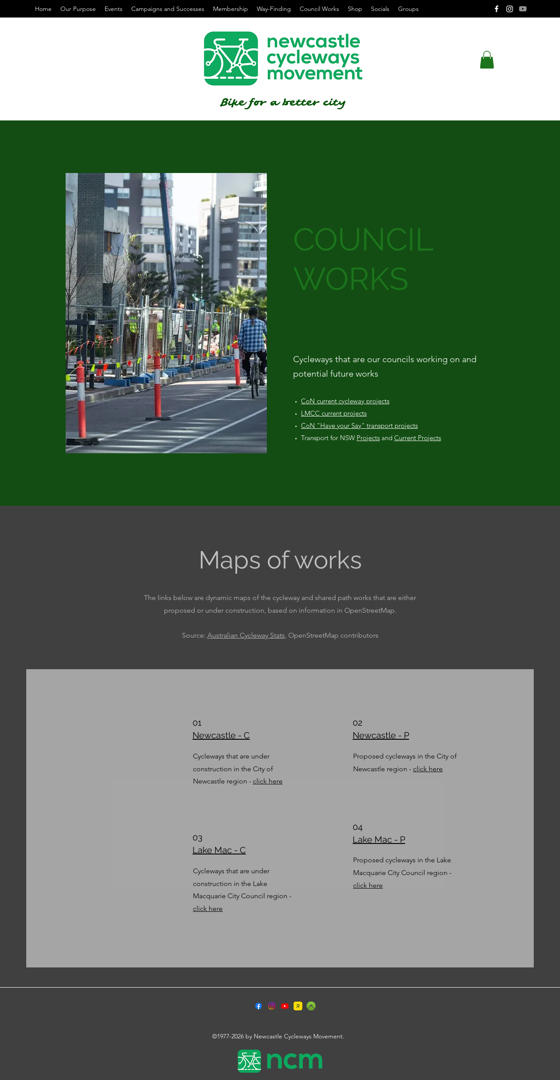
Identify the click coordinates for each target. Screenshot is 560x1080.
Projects (368, 438)
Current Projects (417, 438)
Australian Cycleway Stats (246, 635)
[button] (487, 60)
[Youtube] (522, 8)
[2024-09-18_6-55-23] (311, 1006)
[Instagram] (509, 8)
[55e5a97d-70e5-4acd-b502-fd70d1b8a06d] (298, 1006)
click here (268, 781)
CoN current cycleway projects (345, 401)
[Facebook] (496, 8)
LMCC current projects (334, 413)
